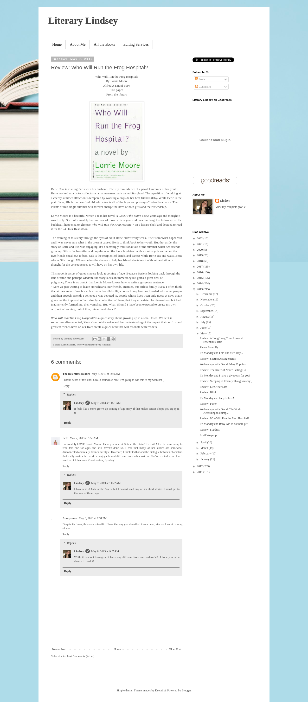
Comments (203, 86)
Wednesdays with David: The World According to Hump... (221, 411)
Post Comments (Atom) (80, 656)
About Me (77, 44)
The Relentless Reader (76, 374)
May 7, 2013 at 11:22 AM (106, 483)
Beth (65, 438)
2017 (200, 266)
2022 (200, 238)
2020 (200, 249)
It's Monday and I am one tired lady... (221, 353)
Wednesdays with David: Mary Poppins (222, 364)
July (203, 322)
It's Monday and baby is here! (217, 398)
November (206, 299)
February (206, 453)
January (205, 459)
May (203, 333)
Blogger (186, 690)
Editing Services (135, 44)
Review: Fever (208, 403)
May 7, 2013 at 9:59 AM (84, 438)
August (205, 316)
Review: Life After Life (213, 387)
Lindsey (79, 403)
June (203, 327)
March (204, 448)
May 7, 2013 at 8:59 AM (106, 374)
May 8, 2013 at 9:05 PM (105, 551)
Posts (200, 79)
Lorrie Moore (68, 344)
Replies (71, 394)
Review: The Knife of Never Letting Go (223, 370)
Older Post (175, 649)
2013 (200, 289)
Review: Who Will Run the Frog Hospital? (224, 418)
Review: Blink (208, 392)
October (205, 305)
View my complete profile (230, 207)
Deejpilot (160, 690)
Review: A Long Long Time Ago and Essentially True (221, 340)
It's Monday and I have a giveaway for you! (225, 375)
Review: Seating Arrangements (218, 358)
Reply (66, 386)
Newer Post (59, 649)
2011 (200, 472)
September (206, 311)
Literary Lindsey (83, 20)
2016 (200, 272)
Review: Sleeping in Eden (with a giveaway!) (226, 381)
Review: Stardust (209, 429)
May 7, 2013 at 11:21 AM (106, 403)
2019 (200, 255)
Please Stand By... (210, 347)
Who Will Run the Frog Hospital (93, 344)
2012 (200, 466)
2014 (200, 283)
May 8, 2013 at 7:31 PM (93, 518)
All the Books (104, 44)
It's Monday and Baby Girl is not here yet (224, 424)
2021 (200, 244)
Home (57, 44)
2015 (200, 278)
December (206, 294)
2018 (200, 261)
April (203, 442)
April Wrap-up (208, 435)
